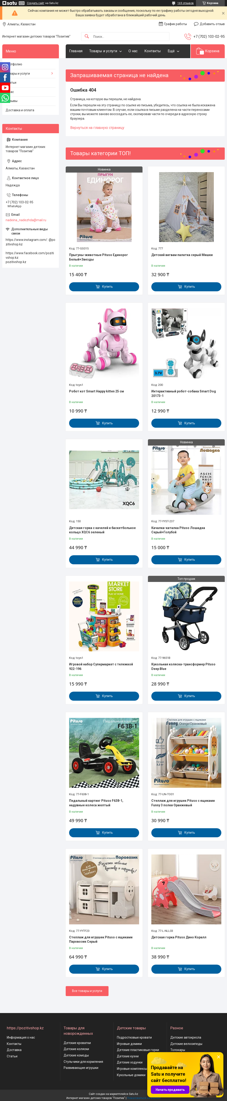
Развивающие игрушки (81, 1068)
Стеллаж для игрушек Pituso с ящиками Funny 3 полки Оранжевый (183, 803)
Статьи (11, 82)
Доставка (14, 1050)
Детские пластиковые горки (138, 1050)
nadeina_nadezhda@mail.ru (26, 220)
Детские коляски (76, 1049)
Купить (107, 286)
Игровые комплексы (132, 1068)
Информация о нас (21, 1037)
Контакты (152, 51)
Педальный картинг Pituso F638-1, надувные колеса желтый (96, 803)
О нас (133, 51)
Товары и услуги (103, 51)
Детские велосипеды (186, 1044)
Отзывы (11, 101)
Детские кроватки (77, 1043)
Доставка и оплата (20, 110)
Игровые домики (129, 1044)
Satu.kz (133, 1094)
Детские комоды (76, 1055)
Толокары (177, 1050)
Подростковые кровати (134, 1037)
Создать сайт (35, 3)
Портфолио (14, 64)
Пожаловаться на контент (144, 1098)
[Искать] (87, 36)
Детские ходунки (129, 1062)
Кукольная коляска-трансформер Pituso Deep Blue (183, 666)
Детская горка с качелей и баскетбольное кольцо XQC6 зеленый (102, 530)
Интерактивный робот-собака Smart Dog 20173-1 (183, 393)
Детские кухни (128, 1056)
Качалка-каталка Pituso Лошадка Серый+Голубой (178, 530)
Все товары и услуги (87, 991)
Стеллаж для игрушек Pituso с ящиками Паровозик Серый (101, 939)
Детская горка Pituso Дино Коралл (178, 937)
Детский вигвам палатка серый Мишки (182, 255)
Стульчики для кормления (83, 1061)
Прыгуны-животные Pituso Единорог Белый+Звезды (98, 257)
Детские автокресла (185, 1037)
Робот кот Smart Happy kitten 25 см (96, 391)
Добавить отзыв (212, 24)
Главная (75, 51)
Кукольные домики (131, 1075)
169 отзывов (185, 3)
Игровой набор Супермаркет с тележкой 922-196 (101, 666)
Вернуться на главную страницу (97, 128)
